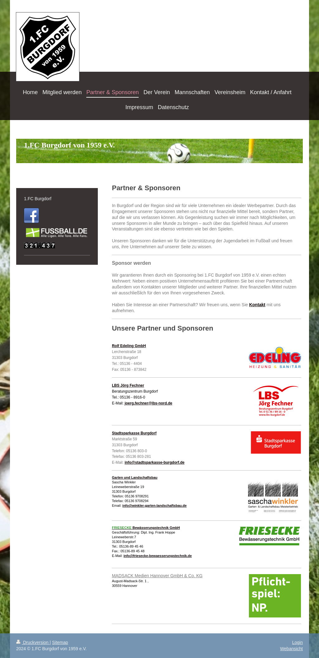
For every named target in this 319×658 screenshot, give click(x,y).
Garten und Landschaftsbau (134, 477)
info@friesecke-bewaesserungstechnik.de (157, 556)
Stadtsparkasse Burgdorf (134, 433)
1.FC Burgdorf (37, 198)
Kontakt (257, 304)
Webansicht (291, 648)
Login (297, 642)
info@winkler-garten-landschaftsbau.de (154, 505)
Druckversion (33, 642)
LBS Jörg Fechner (128, 385)
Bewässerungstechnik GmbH (146, 528)
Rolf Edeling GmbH (129, 346)
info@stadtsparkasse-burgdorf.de (154, 462)
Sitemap (60, 642)
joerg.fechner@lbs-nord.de (148, 403)
